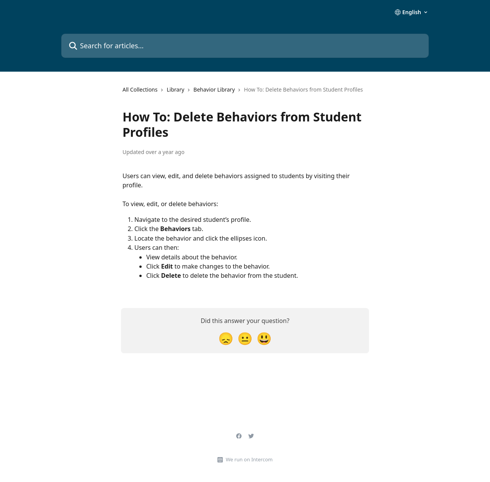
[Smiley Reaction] (264, 338)
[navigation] (242, 92)
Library (175, 89)
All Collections (139, 89)
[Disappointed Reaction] (225, 338)
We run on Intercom (249, 459)
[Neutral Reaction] (245, 338)
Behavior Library (214, 89)
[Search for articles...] (245, 46)
